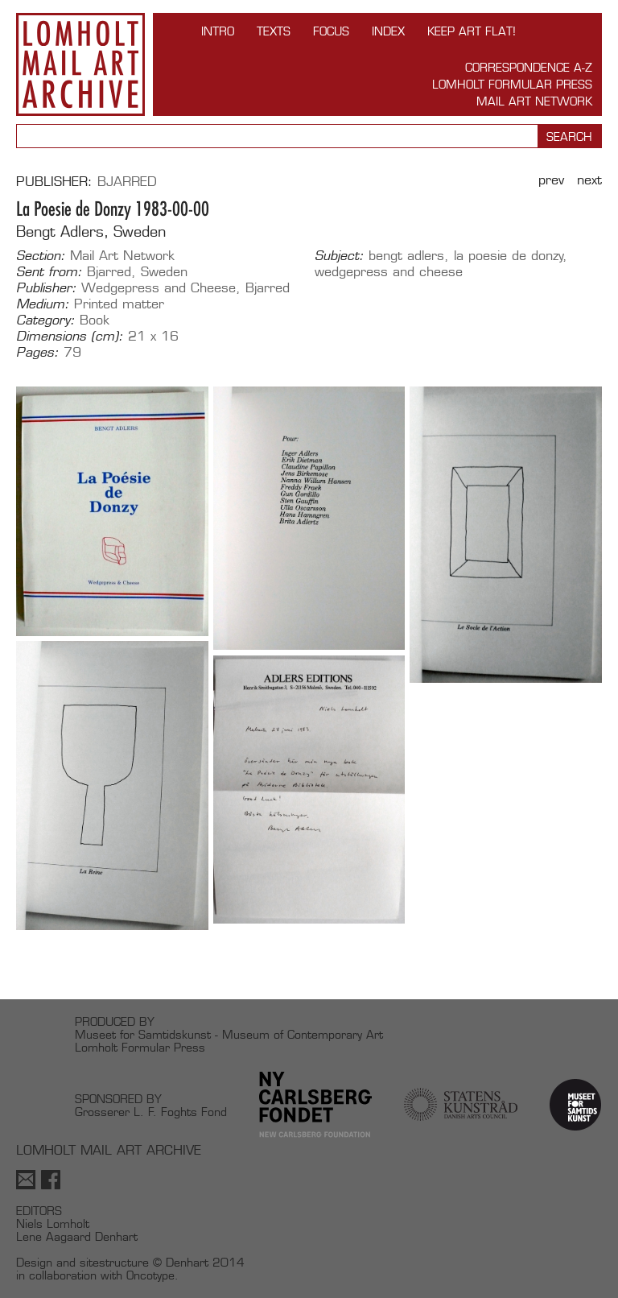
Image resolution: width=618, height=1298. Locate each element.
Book (94, 320)
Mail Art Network (534, 101)
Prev (551, 180)
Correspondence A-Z (528, 67)
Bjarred (127, 181)
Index (388, 31)
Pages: (37, 353)
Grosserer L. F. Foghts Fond (151, 1111)
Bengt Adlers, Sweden (91, 231)
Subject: (339, 256)
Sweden (164, 271)
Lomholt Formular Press (512, 84)
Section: (40, 256)
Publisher (52, 181)
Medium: (42, 304)
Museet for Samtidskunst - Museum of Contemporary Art (229, 1034)
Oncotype (150, 1275)
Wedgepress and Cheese (158, 288)
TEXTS (273, 31)
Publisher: (46, 288)
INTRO (217, 31)
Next (589, 180)
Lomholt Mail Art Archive (80, 64)
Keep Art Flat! (471, 31)
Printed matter (119, 304)
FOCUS (331, 31)
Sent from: (49, 272)
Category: (45, 320)
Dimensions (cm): (69, 337)
